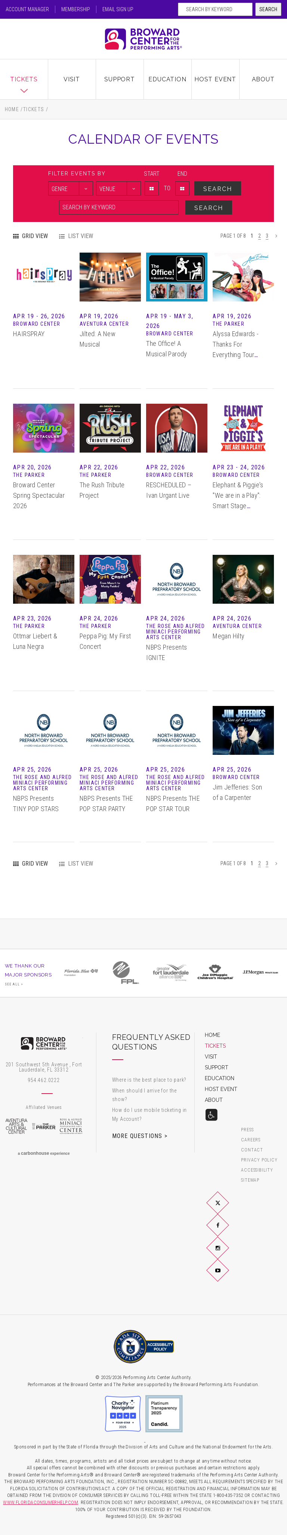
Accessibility (257, 1170)
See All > (14, 984)
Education (167, 79)
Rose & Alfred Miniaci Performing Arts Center (71, 1126)
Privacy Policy (259, 1160)
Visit (72, 79)
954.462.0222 (44, 1080)
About (263, 79)
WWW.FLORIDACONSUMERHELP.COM (40, 1502)
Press (247, 1130)
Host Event (215, 79)
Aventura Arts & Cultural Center (16, 1126)
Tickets (24, 79)
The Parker (43, 1126)
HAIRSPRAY (29, 334)
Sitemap (250, 1180)
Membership (75, 9)
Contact (252, 1150)
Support (119, 79)
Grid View (35, 236)
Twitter (226, 1208)
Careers (250, 1140)
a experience (44, 1153)
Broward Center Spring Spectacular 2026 (39, 495)
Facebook (226, 1231)
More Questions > (139, 1135)
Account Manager (27, 9)
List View (80, 236)
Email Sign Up (117, 9)
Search (268, 9)
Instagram (226, 1253)
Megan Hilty (228, 636)
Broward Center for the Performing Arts (143, 39)
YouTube (226, 1276)
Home (12, 109)
